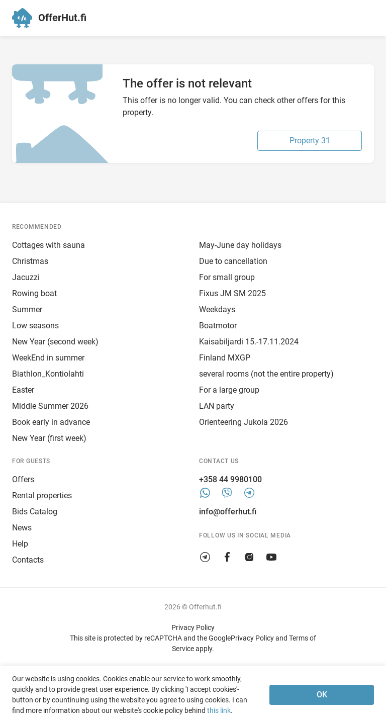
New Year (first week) (49, 438)
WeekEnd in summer (48, 358)
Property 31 (310, 140)
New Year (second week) (55, 341)
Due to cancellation (233, 261)
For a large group (229, 390)
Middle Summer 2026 (50, 406)
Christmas (30, 261)
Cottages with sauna (48, 245)
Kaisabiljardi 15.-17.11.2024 (249, 341)
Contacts (28, 560)
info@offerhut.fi (227, 511)
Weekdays (217, 309)
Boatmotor (218, 325)
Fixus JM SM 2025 (232, 293)
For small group (227, 277)
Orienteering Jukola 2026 (243, 422)
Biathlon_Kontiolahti (48, 374)
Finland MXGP (224, 358)
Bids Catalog (34, 511)
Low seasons (35, 325)
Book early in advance (51, 422)
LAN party (216, 406)
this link (219, 710)
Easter (23, 390)
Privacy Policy (193, 627)
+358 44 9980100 (230, 479)
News (22, 527)
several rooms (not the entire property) (266, 374)
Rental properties (42, 495)
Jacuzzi (26, 277)
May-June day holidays (240, 245)
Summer (27, 309)
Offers (23, 479)
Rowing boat (34, 293)
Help (20, 544)
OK (322, 694)
